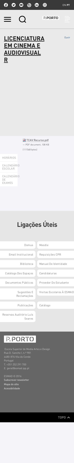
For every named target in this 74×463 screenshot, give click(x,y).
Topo (64, 417)
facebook (6, 5)
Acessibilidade (12, 388)
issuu (29, 5)
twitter (14, 5)
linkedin (37, 5)
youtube (21, 5)
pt (68, 5)
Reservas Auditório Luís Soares (17, 316)
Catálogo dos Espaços (19, 273)
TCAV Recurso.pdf (36, 140)
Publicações (25, 305)
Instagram (44, 5)
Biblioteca (26, 263)
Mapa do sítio (11, 384)
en (64, 5)
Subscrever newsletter (16, 379)
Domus (28, 245)
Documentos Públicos (19, 282)
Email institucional (21, 254)
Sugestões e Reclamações (24, 294)
